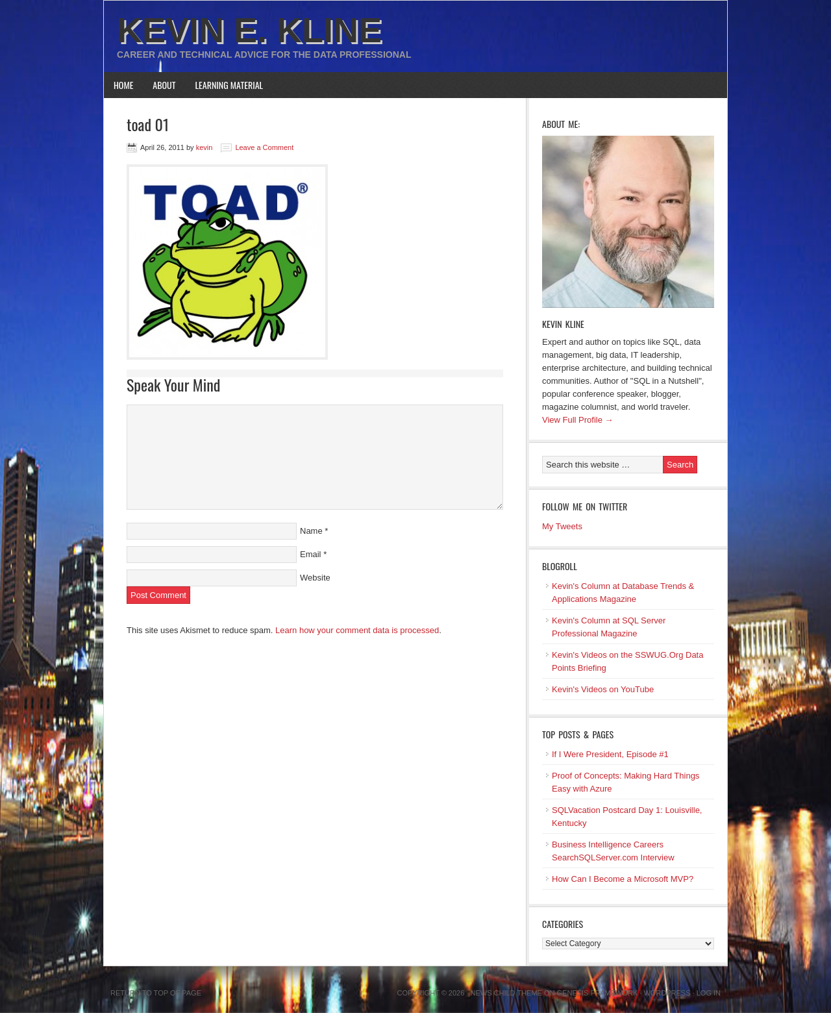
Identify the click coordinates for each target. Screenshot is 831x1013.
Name (311, 531)
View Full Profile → (578, 420)
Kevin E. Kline (249, 29)
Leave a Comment (264, 147)
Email (310, 554)
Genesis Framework (597, 993)
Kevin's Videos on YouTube (603, 689)
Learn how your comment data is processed (357, 630)
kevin (204, 147)
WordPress (666, 993)
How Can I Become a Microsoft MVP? (622, 879)
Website (315, 577)
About (164, 85)
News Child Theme (506, 993)
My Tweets (562, 526)
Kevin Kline (563, 324)
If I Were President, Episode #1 (610, 754)
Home (123, 85)
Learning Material (229, 85)
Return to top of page (155, 993)
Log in (709, 993)
